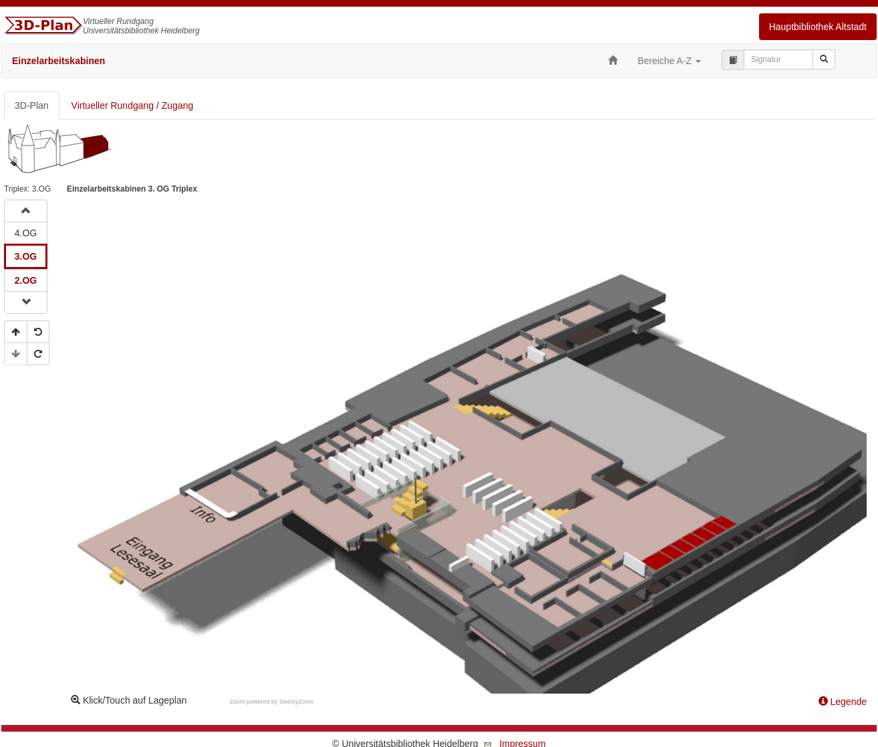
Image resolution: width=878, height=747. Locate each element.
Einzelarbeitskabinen (58, 60)
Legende (843, 701)
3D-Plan (32, 105)
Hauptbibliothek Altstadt (818, 26)
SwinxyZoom (296, 701)
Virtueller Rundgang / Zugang (132, 105)
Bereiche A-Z (669, 60)
